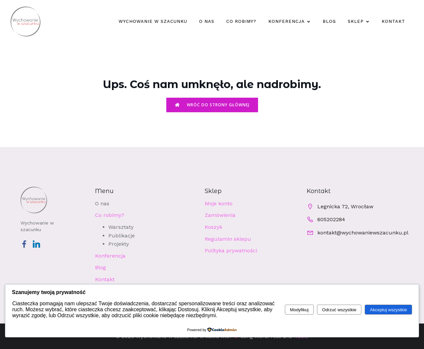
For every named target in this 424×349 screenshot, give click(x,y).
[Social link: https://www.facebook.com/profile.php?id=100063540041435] (27, 244)
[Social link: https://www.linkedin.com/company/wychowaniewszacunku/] (39, 244)
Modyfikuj (299, 309)
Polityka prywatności (231, 250)
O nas (206, 21)
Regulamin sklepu (228, 239)
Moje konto (219, 203)
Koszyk (213, 227)
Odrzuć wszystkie (339, 309)
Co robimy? (241, 21)
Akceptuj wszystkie (388, 309)
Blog (329, 21)
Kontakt (393, 21)
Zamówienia (220, 215)
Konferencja (110, 256)
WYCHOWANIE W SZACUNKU (153, 21)
